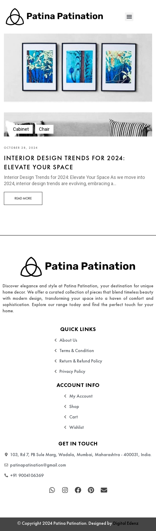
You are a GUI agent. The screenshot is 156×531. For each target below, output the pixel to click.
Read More (23, 198)
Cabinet (21, 129)
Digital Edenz (126, 523)
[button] (129, 16)
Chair (44, 129)
